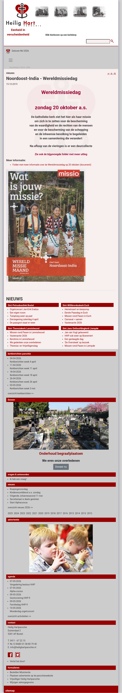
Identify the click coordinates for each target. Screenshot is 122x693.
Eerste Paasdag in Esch (76, 312)
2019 (46, 513)
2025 (10, 513)
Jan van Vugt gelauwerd (76, 332)
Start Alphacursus (18, 502)
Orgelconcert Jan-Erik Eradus (24, 309)
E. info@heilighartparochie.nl (22, 647)
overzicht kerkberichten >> (21, 393)
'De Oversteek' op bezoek (77, 342)
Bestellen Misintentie (20, 672)
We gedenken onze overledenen (25, 342)
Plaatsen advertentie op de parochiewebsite (31, 675)
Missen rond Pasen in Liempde (80, 346)
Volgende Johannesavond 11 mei (26, 496)
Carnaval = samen (73, 319)
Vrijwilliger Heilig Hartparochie (25, 679)
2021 (34, 513)
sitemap (10, 690)
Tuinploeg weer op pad (21, 316)
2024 (16, 513)
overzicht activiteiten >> (19, 616)
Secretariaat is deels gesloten (24, 499)
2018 (53, 513)
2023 (22, 513)
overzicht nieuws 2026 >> (20, 507)
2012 (89, 513)
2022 (28, 513)
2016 (65, 513)
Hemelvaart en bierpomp (77, 309)
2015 (71, 513)
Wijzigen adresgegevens (22, 682)
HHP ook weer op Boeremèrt (79, 335)
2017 (59, 513)
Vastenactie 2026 (73, 322)
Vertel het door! (17, 661)
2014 (77, 513)
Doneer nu (61, 466)
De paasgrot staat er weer (22, 322)
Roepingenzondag (19, 489)
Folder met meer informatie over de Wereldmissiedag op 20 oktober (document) (52, 164)
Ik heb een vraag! (18, 479)
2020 (40, 513)
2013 (83, 513)
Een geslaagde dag (74, 339)
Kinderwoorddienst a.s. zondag (25, 492)
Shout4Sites (14, 67)
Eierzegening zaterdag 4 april (24, 319)
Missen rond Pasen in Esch (78, 316)
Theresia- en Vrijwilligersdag (24, 346)
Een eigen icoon (17, 312)
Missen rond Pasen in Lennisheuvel (27, 332)
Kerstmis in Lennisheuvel (22, 339)
